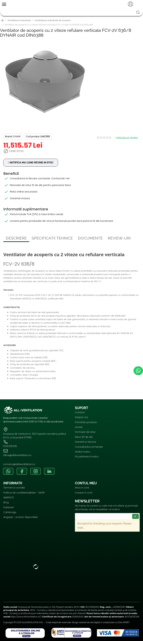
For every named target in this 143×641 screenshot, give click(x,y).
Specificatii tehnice (52, 239)
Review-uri (119, 239)
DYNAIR (17, 136)
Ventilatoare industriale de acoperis (53, 20)
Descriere (16, 239)
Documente (90, 239)
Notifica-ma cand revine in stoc (33, 162)
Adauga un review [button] (127, 137)
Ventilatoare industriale (19, 20)
